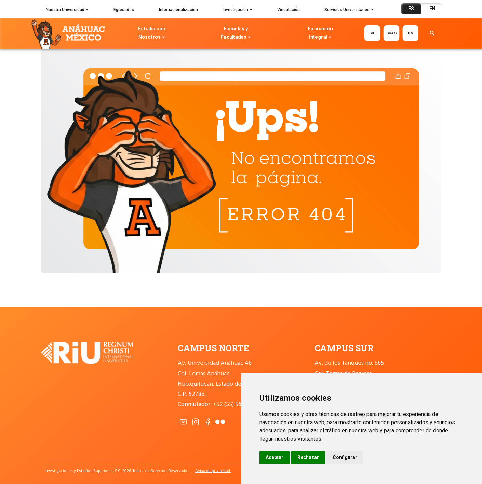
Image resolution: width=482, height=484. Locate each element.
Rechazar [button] (308, 457)
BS (410, 33)
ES (411, 8)
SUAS (391, 33)
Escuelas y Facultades (236, 33)
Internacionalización (178, 9)
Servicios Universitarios (349, 10)
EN (432, 8)
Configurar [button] (345, 457)
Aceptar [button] (274, 457)
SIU (372, 33)
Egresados (123, 9)
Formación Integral (320, 33)
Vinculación (288, 9)
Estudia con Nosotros (151, 33)
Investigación (238, 10)
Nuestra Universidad (67, 10)
